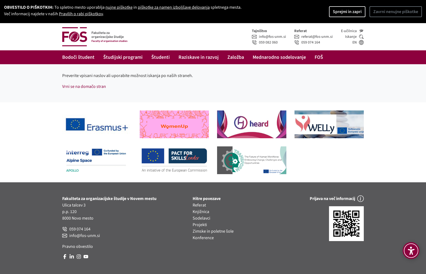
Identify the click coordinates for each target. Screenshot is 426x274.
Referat (199, 205)
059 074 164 (307, 42)
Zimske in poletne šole (213, 231)
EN (358, 42)
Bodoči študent (78, 57)
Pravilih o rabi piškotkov (81, 14)
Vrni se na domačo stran (84, 87)
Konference (203, 238)
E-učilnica (352, 31)
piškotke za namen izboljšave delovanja (174, 7)
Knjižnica (201, 212)
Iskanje (354, 36)
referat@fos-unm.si (313, 36)
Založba (235, 57)
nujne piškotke (119, 7)
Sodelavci (201, 218)
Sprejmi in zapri (347, 12)
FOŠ (319, 57)
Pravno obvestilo (77, 247)
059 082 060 (265, 42)
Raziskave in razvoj (198, 57)
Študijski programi (123, 57)
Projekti (200, 225)
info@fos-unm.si (269, 36)
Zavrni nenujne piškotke (395, 12)
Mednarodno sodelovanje (279, 57)
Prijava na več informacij (337, 198)
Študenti (160, 57)
